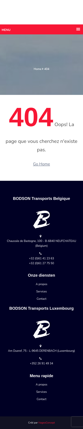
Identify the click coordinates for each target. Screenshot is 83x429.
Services (41, 291)
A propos (41, 284)
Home (38, 69)
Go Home (41, 164)
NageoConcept (46, 422)
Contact (41, 299)
